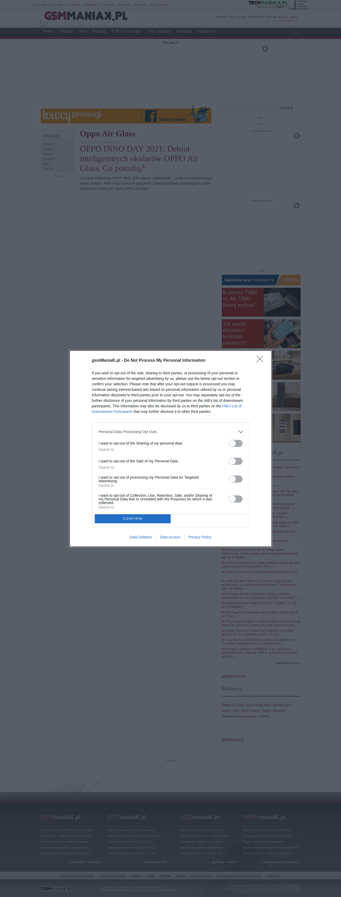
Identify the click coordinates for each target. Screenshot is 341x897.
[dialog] (171, 448)
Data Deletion (141, 537)
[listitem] (171, 431)
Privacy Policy (199, 537)
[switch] (236, 443)
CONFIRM (133, 518)
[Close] (261, 360)
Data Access (170, 537)
